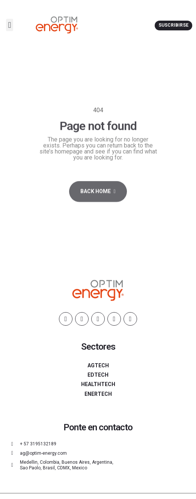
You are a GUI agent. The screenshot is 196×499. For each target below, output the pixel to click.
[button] (9, 25)
